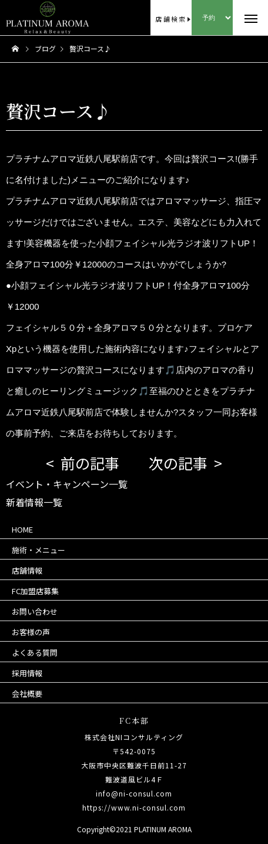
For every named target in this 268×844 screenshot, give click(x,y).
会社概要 (27, 693)
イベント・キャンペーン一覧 (67, 484)
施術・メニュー (38, 549)
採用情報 (27, 673)
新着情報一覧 (34, 502)
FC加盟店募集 (35, 590)
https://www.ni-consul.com (134, 807)
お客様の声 (31, 632)
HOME (22, 529)
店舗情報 (27, 570)
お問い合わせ (35, 611)
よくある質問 (35, 652)
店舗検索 (170, 18)
